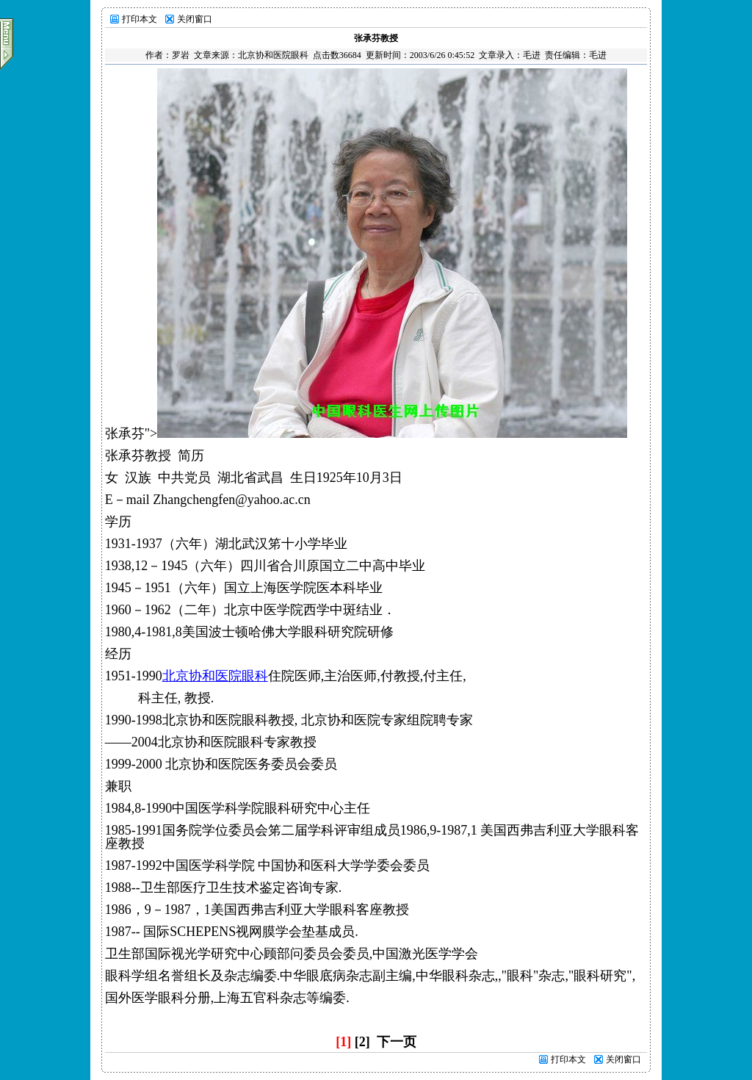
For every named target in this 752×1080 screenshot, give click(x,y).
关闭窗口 (194, 19)
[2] (362, 1041)
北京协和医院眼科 (273, 55)
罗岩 (180, 55)
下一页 (396, 1041)
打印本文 (139, 19)
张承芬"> (366, 433)
